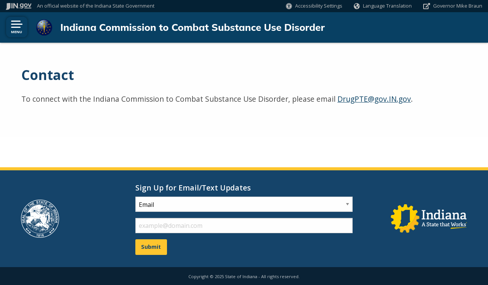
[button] (314, 6)
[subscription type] (244, 203)
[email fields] (244, 224)
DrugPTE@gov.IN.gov (374, 98)
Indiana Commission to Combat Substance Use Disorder (190, 27)
